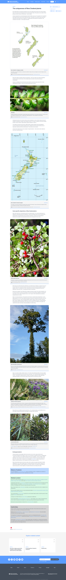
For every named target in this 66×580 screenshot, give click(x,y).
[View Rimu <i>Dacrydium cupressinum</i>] (29, 334)
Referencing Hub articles (19, 529)
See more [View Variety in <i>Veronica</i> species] (46, 401)
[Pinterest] (20, 558)
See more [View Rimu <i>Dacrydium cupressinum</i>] (46, 364)
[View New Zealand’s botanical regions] (29, 166)
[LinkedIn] (14, 558)
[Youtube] (17, 558)
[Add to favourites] (51, 6)
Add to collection (56, 6)
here (45, 559)
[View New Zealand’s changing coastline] (29, 45)
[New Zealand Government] (52, 572)
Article (14, 6)
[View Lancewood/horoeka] (29, 427)
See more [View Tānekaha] (46, 112)
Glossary (53, 9)
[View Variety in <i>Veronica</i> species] (29, 389)
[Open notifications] (55, 1)
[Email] (22, 558)
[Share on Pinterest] (11, 527)
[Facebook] (9, 558)
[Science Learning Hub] (13, 572)
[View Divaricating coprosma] (29, 248)
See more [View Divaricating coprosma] (46, 278)
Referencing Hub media (37, 74)
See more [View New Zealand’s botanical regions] (46, 202)
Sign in (52, 1)
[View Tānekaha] (29, 98)
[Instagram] (12, 558)
